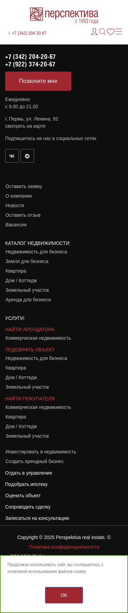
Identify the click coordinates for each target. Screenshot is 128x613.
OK (63, 595)
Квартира (15, 271)
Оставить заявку (23, 186)
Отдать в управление (28, 473)
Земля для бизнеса (26, 261)
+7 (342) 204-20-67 (30, 56)
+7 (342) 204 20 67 (29, 33)
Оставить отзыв (23, 215)
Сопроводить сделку (28, 507)
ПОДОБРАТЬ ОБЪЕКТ (30, 349)
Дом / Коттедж (21, 280)
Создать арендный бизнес (34, 461)
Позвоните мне (38, 81)
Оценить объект (23, 495)
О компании (18, 196)
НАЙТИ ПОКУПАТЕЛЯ (30, 398)
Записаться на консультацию (37, 518)
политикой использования (32, 571)
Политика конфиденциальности (64, 547)
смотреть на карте (25, 126)
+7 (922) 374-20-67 (30, 64)
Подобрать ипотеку (26, 484)
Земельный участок (27, 290)
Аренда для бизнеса (28, 299)
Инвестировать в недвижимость (40, 451)
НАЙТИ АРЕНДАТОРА (29, 329)
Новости (14, 205)
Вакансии (16, 224)
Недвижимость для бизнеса (36, 251)
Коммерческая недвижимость (38, 338)
